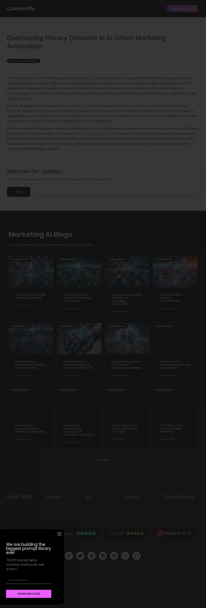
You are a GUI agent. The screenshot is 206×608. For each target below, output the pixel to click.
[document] (103, 304)
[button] (59, 534)
